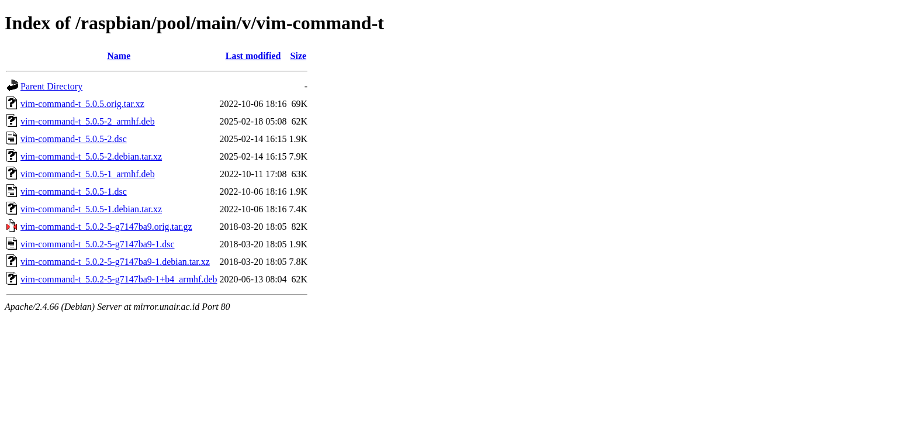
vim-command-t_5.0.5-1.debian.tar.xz (91, 209)
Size (298, 56)
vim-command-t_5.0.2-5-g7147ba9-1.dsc (97, 244)
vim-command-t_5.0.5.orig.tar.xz (82, 104)
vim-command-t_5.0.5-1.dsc (73, 191)
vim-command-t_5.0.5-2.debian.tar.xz (91, 156)
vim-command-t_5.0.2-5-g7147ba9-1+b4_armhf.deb (118, 279)
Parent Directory (51, 86)
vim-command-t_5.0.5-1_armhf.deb (87, 174)
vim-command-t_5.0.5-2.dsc (73, 139)
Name (118, 56)
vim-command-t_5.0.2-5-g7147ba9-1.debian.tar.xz (115, 262)
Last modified (253, 56)
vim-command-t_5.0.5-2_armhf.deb (87, 121)
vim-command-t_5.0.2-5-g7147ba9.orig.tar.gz (106, 227)
